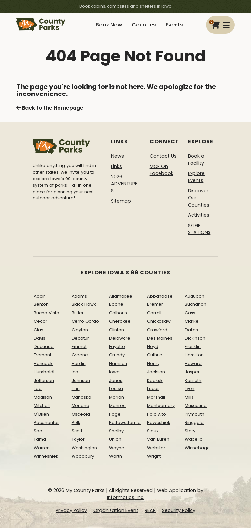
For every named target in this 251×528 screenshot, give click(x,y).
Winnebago (197, 448)
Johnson (81, 380)
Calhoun (118, 313)
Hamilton (194, 355)
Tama (40, 439)
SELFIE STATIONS (199, 229)
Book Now (109, 24)
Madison (43, 397)
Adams (79, 296)
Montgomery (161, 405)
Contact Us (163, 156)
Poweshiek (158, 422)
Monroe (117, 405)
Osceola (81, 414)
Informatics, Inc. (125, 497)
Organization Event (115, 510)
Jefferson (44, 380)
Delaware (119, 338)
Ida (75, 372)
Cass (190, 313)
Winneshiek (46, 456)
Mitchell (42, 405)
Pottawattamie (125, 422)
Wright (154, 456)
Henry (153, 363)
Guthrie (154, 355)
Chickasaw (159, 321)
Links (116, 166)
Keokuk (155, 380)
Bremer (155, 304)
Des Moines (159, 338)
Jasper (192, 372)
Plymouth (194, 414)
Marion (116, 397)
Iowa (114, 372)
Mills (189, 397)
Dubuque (44, 346)
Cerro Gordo (85, 321)
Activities (198, 215)
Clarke (192, 321)
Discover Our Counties (198, 197)
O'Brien (41, 414)
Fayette (117, 346)
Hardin (79, 363)
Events (174, 24)
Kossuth (193, 380)
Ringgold (194, 422)
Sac (38, 431)
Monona (80, 405)
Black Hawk (84, 304)
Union (115, 439)
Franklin (193, 346)
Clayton (80, 330)
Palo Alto (156, 414)
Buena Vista (46, 313)
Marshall (156, 397)
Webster (156, 448)
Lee (38, 388)
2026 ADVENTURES (124, 183)
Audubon (194, 296)
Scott (77, 431)
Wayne (116, 448)
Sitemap (121, 201)
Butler (78, 313)
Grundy (117, 355)
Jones (115, 380)
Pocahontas (46, 422)
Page (115, 414)
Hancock (43, 363)
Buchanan (195, 304)
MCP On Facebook (161, 170)
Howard (193, 363)
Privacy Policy (71, 510)
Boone (116, 304)
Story (190, 431)
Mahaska (81, 397)
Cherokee (120, 321)
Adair (39, 296)
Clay (38, 330)
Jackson (156, 372)
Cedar (40, 321)
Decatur (80, 338)
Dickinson (195, 338)
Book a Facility (196, 159)
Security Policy (178, 510)
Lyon (189, 388)
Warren (42, 448)
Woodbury (83, 456)
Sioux (152, 431)
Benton (41, 304)
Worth (115, 456)
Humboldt (44, 372)
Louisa (116, 388)
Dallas (191, 330)
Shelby (116, 431)
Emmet (79, 346)
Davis (39, 338)
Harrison (118, 363)
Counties (144, 24)
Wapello (194, 439)
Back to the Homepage (49, 107)
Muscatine (196, 405)
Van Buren (158, 439)
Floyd (152, 346)
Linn (76, 388)
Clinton (116, 330)
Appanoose (160, 296)
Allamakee (120, 296)
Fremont (42, 355)
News (117, 156)
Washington (84, 448)
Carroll (154, 313)
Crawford (157, 330)
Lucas (153, 388)
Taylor (78, 439)
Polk (76, 422)
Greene (80, 355)
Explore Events (196, 177)
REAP (150, 510)
